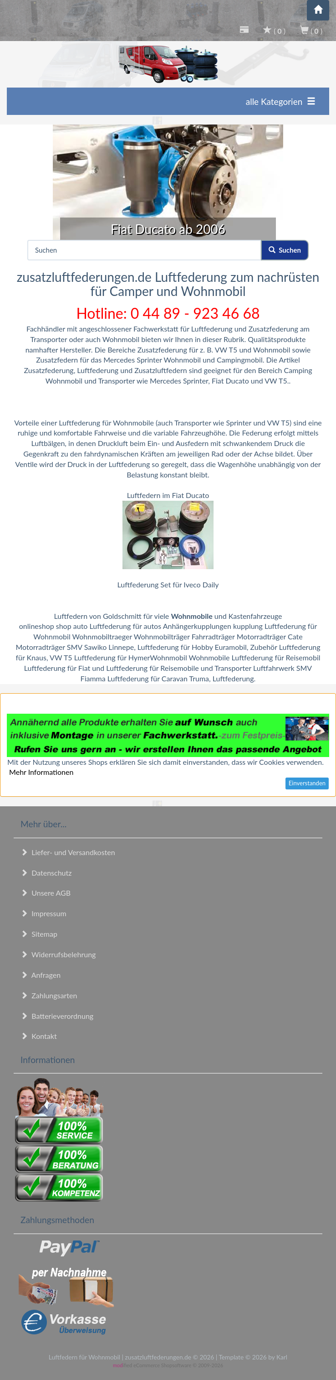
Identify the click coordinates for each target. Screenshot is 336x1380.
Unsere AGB (45, 892)
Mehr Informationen (41, 772)
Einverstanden (307, 783)
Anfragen (40, 974)
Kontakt (38, 1036)
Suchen (285, 250)
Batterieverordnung (56, 1016)
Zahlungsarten (48, 995)
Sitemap (38, 933)
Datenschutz (45, 872)
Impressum (43, 913)
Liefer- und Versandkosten (67, 852)
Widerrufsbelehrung (58, 954)
